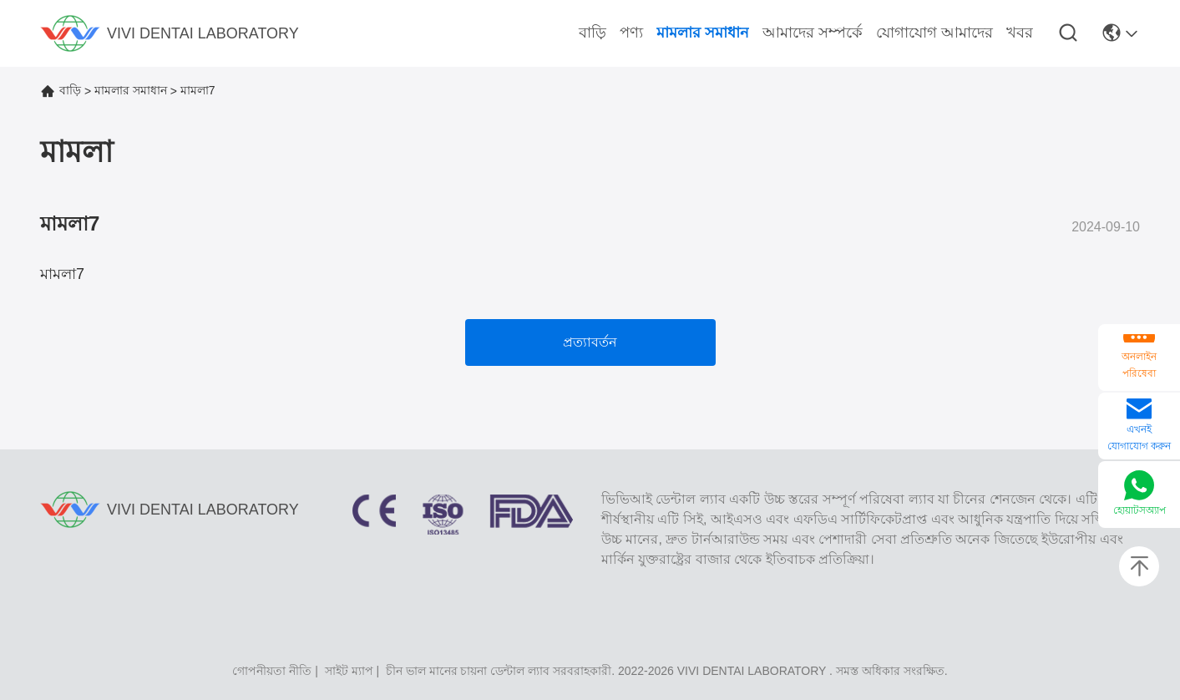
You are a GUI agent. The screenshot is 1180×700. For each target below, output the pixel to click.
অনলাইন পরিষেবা (1139, 365)
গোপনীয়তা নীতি (271, 670)
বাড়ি (70, 90)
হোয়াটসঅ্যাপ (1139, 510)
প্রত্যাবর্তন (590, 342)
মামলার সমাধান (130, 90)
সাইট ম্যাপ (349, 670)
